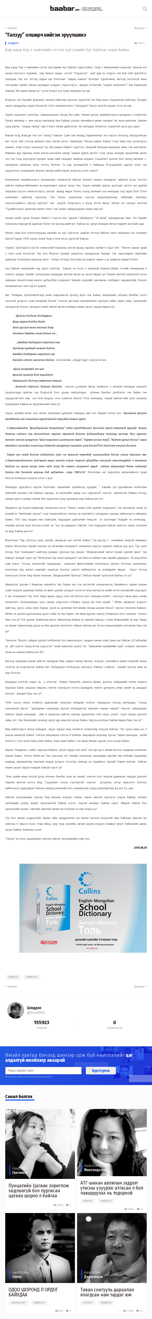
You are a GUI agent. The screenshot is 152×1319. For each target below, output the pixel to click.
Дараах (140, 28)
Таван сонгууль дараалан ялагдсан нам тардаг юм (107, 1292)
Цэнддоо (13, 43)
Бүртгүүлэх (101, 1070)
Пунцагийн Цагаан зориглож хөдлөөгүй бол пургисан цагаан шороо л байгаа (39, 1191)
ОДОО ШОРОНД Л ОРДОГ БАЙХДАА (33, 1292)
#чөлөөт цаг (18, 1303)
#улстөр (88, 1201)
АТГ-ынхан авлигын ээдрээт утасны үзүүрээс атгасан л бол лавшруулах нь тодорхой (111, 1188)
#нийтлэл (32, 977)
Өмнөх (11, 28)
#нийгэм (13, 977)
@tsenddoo (36, 1012)
